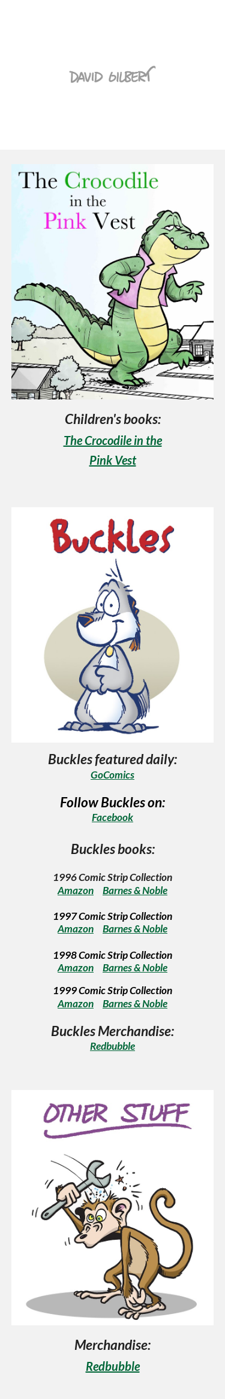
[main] (112, 439)
